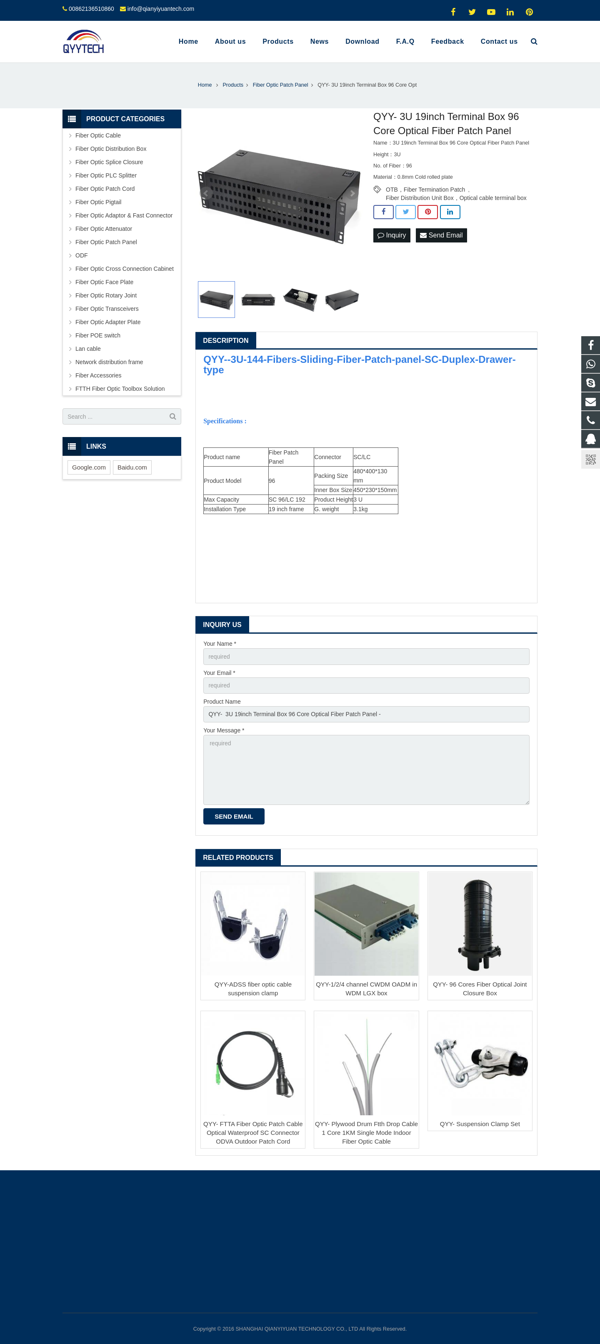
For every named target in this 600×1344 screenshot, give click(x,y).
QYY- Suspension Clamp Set (480, 1123)
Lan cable (88, 348)
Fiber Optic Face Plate (104, 282)
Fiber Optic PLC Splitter (106, 175)
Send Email (441, 235)
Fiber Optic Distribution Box (110, 148)
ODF (81, 255)
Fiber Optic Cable (98, 135)
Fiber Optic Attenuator (103, 228)
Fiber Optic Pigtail (98, 202)
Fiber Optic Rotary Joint (106, 295)
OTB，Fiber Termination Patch (425, 189)
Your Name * (219, 643)
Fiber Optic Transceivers (107, 308)
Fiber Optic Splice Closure (109, 162)
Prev (206, 193)
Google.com (89, 467)
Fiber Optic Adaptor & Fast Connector (123, 215)
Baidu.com (132, 467)
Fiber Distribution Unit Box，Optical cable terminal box (456, 198)
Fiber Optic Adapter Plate (107, 322)
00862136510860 (91, 8)
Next (352, 193)
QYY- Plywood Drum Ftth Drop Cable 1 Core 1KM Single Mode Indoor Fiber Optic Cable (366, 1132)
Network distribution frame (109, 362)
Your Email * (219, 673)
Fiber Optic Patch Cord (105, 188)
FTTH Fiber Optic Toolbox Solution (120, 388)
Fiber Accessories (98, 375)
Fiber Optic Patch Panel (106, 242)
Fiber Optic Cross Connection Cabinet (124, 268)
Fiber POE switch (97, 335)
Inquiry (392, 235)
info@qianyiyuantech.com (161, 8)
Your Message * (223, 730)
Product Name (221, 701)
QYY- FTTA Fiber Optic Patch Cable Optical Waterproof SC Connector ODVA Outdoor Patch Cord (252, 1132)
